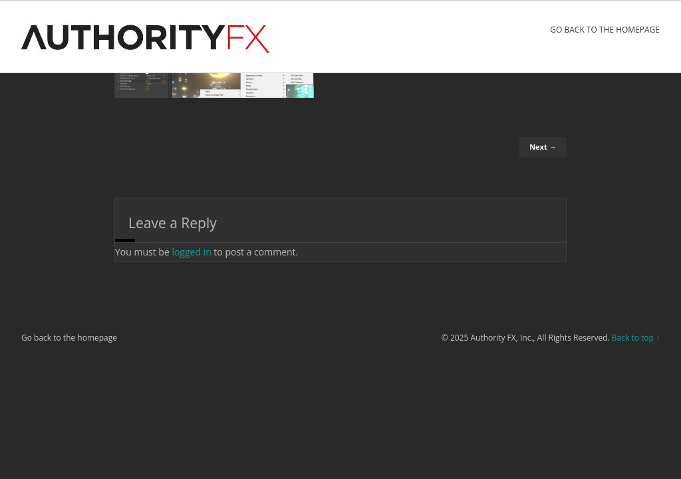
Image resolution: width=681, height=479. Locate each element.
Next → (542, 147)
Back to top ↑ (636, 337)
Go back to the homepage (605, 29)
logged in (191, 251)
